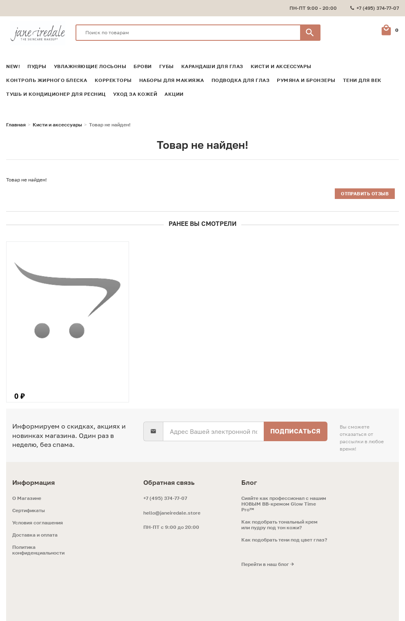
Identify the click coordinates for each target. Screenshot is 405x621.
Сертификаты (28, 510)
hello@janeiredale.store (171, 513)
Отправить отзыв (365, 193)
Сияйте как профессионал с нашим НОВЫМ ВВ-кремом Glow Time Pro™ (283, 504)
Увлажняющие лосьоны (90, 66)
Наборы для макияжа (171, 80)
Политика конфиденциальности (38, 550)
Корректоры (113, 80)
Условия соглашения (37, 523)
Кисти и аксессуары (281, 66)
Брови (143, 66)
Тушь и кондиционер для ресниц (56, 94)
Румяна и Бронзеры (306, 80)
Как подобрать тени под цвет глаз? (284, 540)
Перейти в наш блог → (267, 564)
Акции (174, 94)
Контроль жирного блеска (46, 80)
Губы (166, 66)
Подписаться (295, 431)
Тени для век (362, 80)
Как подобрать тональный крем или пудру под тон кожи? (279, 524)
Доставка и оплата (35, 535)
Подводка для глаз (240, 80)
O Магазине (26, 498)
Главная (16, 125)
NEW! (13, 66)
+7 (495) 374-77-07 (165, 498)
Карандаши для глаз (212, 66)
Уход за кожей (135, 94)
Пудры (37, 66)
